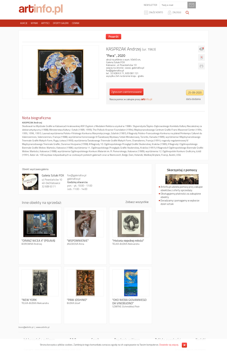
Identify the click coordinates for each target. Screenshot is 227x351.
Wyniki (34, 23)
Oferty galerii (60, 23)
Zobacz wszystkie (137, 202)
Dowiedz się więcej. (169, 344)
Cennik (75, 23)
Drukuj (201, 66)
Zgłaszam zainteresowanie (126, 92)
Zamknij (184, 345)
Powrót (114, 36)
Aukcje (23, 23)
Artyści (45, 23)
